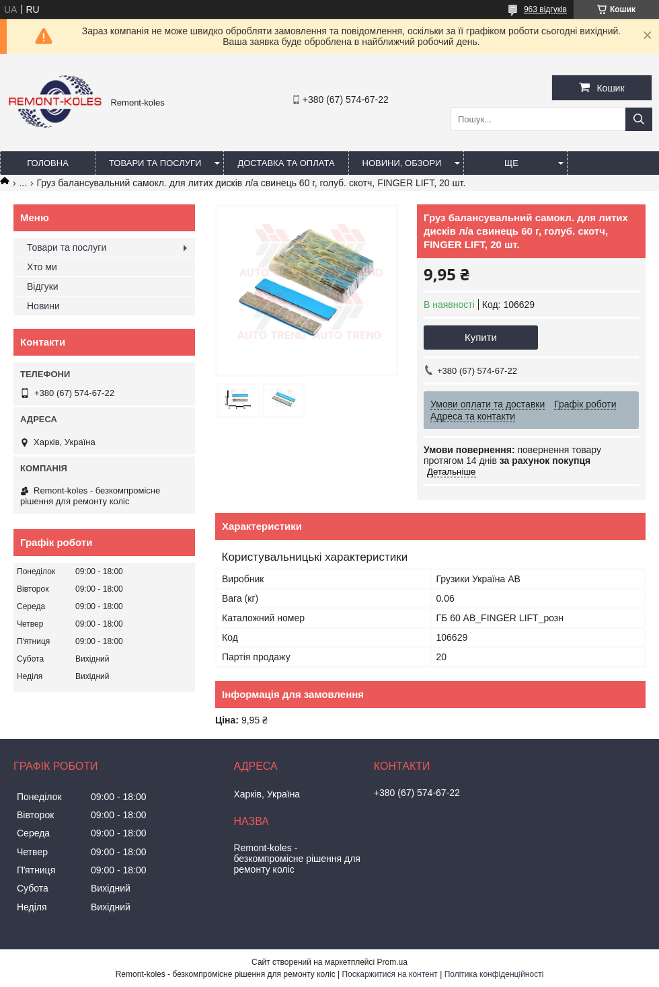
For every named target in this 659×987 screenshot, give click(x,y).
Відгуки (43, 286)
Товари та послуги (155, 163)
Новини (43, 306)
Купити (481, 337)
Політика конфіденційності (494, 974)
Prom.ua (392, 962)
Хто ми (42, 267)
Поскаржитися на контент (389, 974)
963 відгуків (545, 9)
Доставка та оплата (285, 163)
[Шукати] (638, 119)
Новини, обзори (402, 163)
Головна (48, 163)
